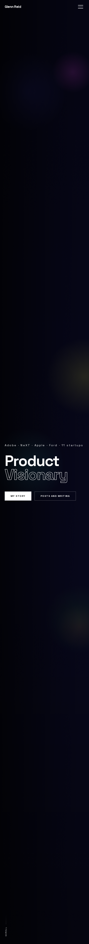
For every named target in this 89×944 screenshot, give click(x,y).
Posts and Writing (55, 496)
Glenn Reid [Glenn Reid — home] (13, 7)
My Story (18, 496)
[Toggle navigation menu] (80, 7)
